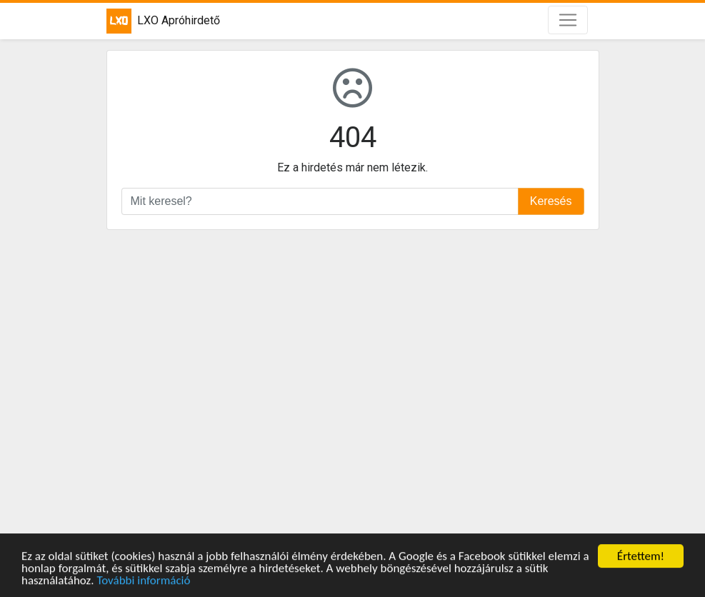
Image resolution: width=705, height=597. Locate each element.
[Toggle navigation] (568, 20)
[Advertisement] (352, 383)
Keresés (551, 201)
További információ (143, 580)
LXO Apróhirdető (163, 21)
